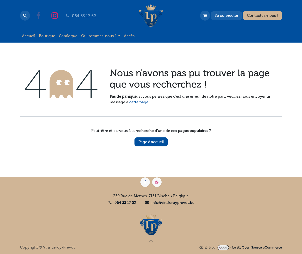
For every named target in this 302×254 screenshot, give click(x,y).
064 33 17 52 (125, 202)
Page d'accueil (151, 142)
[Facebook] (38, 15)
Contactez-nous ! (262, 15)
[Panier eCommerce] (205, 16)
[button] (25, 16)
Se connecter (226, 15)
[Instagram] (54, 15)
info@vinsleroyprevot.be (172, 202)
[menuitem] (28, 36)
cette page (138, 102)
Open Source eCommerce (262, 247)
